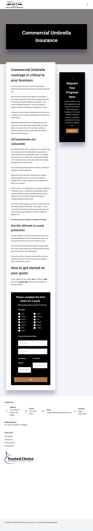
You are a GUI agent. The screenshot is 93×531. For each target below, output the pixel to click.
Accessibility (9, 446)
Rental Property (25, 319)
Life (38, 319)
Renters (39, 316)
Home (39, 314)
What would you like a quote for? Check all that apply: (32, 307)
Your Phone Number (22, 361)
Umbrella (24, 325)
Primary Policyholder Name (28, 336)
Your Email (37, 358)
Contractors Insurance (40, 328)
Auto (22, 314)
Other (23, 331)
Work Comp (25, 328)
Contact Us (9, 440)
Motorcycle (25, 322)
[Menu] (87, 4)
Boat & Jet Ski (40, 322)
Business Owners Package (40, 325)
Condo (23, 316)
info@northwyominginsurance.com (59, 413)
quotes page (23, 282)
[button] (72, 131)
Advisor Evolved (51, 522)
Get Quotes (9, 436)
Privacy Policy (10, 443)
